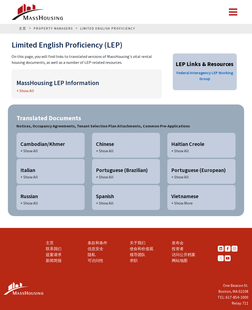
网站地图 (180, 260)
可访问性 (95, 260)
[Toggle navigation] (233, 12)
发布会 (178, 242)
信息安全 (95, 248)
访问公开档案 (183, 254)
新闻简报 (54, 260)
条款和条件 (97, 242)
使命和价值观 (141, 248)
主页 (50, 242)
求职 (134, 260)
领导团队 (137, 254)
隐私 (91, 254)
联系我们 (54, 248)
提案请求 (54, 254)
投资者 (178, 248)
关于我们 (137, 242)
